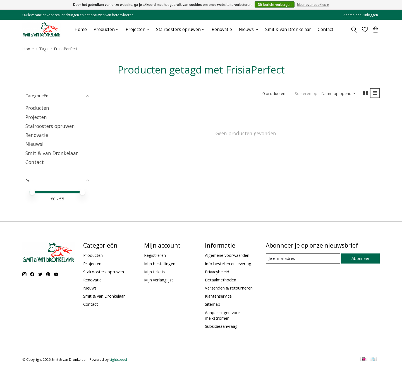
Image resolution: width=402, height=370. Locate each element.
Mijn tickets (154, 271)
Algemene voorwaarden (227, 255)
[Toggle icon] (354, 30)
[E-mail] (303, 258)
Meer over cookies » (313, 5)
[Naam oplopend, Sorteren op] (338, 93)
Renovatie (222, 29)
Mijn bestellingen (159, 263)
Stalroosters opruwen (50, 126)
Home (81, 29)
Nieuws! (34, 144)
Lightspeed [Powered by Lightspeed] (118, 359)
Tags (44, 48)
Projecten (36, 117)
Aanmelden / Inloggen (360, 15)
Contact (325, 29)
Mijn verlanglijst (158, 280)
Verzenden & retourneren (229, 288)
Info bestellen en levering (228, 263)
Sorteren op (306, 93)
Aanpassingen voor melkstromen (222, 315)
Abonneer (360, 258)
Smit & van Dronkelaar (288, 29)
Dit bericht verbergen (274, 5)
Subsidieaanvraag (221, 326)
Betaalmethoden (220, 280)
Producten (37, 108)
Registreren (155, 255)
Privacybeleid (217, 271)
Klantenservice (218, 296)
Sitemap (212, 304)
